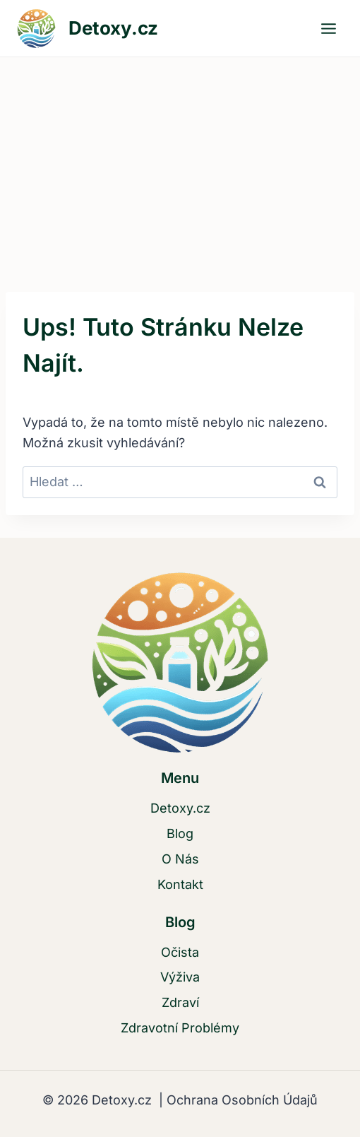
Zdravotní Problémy (180, 1027)
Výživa (180, 977)
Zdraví (180, 1002)
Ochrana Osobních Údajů (240, 1099)
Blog (180, 833)
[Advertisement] (180, 163)
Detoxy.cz (180, 808)
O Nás (180, 859)
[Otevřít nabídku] (328, 28)
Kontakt (180, 884)
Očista (180, 952)
